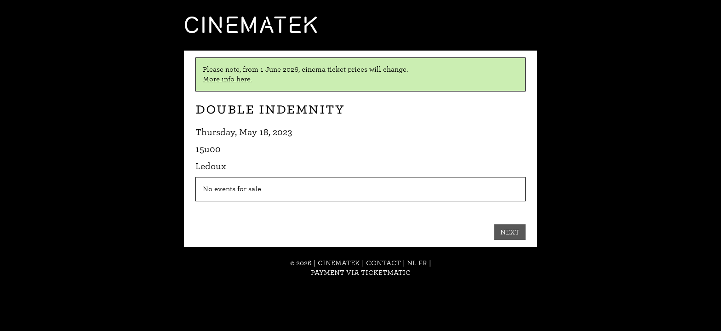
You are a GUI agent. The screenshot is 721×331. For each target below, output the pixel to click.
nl (412, 263)
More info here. (227, 79)
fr (422, 263)
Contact (383, 263)
